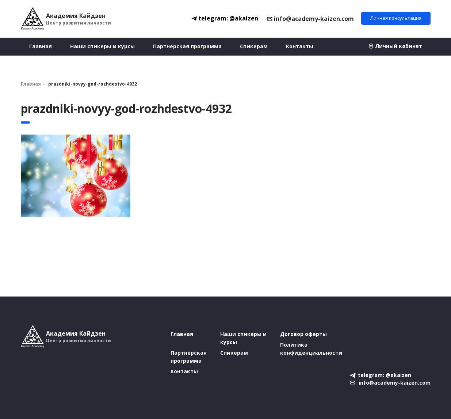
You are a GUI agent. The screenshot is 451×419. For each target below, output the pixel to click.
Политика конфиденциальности (311, 348)
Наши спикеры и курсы (102, 46)
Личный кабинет (398, 45)
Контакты (299, 46)
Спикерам (254, 46)
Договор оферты (303, 334)
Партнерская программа (187, 46)
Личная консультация (395, 18)
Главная (40, 46)
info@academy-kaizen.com (314, 19)
